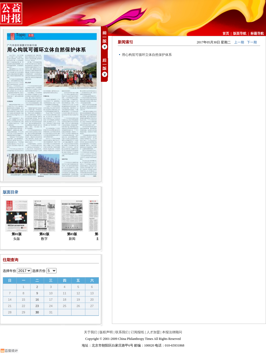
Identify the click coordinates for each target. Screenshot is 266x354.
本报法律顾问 (172, 332)
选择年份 (9, 271)
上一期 (239, 42)
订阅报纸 (137, 332)
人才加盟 (153, 332)
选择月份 (38, 271)
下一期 (252, 42)
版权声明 (106, 332)
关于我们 (90, 332)
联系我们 (122, 332)
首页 (225, 33)
